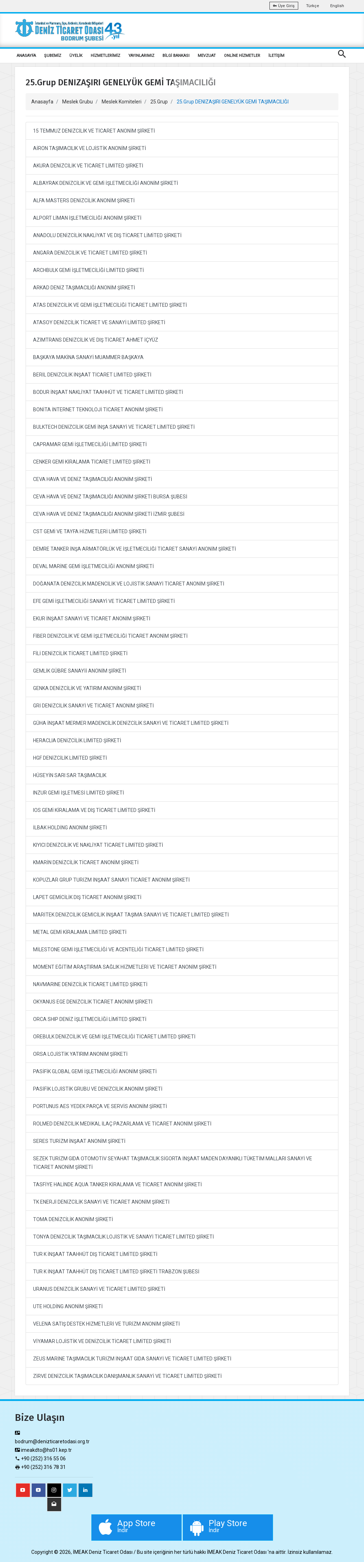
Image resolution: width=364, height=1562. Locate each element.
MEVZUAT (207, 55)
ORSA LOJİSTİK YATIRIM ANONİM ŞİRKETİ (80, 1054)
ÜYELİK (75, 55)
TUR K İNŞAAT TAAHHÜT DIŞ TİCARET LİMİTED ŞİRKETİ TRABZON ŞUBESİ (116, 1271)
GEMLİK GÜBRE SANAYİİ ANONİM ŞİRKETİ (79, 671)
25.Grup (159, 102)
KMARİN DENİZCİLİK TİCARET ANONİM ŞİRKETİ (86, 862)
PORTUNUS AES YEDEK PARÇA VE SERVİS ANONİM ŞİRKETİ (100, 1106)
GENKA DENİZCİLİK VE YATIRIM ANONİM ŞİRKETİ (87, 688)
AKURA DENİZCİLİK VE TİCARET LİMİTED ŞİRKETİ (88, 165)
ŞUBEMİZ (52, 55)
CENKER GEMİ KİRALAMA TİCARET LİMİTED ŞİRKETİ (91, 462)
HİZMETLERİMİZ (105, 55)
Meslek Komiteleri (121, 102)
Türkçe (312, 6)
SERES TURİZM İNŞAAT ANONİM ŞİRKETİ (79, 1141)
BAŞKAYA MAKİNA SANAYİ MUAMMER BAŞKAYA (88, 357)
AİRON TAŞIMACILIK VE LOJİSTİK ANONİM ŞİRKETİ (89, 148)
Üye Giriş (284, 6)
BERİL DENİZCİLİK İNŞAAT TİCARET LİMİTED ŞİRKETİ (92, 375)
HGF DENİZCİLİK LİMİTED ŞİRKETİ (70, 758)
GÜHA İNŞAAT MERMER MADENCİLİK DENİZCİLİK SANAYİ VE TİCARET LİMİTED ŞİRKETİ (131, 723)
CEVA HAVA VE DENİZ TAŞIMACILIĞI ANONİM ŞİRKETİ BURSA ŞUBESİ (110, 496)
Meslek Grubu (77, 102)
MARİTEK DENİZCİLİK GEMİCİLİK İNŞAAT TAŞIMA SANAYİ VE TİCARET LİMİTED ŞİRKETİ (131, 915)
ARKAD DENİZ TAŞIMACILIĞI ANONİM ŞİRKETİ (84, 287)
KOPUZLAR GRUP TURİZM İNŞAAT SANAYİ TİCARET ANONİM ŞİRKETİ (111, 880)
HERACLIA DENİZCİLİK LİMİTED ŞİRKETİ (77, 740)
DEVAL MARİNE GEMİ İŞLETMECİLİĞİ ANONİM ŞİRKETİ (93, 566)
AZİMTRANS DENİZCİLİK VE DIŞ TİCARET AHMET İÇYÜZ (95, 340)
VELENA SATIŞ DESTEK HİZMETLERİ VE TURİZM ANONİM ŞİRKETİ (106, 1324)
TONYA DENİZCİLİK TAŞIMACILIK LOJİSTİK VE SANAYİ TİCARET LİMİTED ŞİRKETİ (123, 1237)
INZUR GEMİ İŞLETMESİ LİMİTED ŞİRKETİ (78, 793)
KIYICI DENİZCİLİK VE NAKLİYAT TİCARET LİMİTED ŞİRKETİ (98, 845)
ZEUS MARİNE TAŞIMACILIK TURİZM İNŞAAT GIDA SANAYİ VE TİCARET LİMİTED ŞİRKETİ (132, 1359)
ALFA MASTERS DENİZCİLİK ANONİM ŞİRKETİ (84, 200)
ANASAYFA (26, 55)
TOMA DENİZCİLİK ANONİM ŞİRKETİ (73, 1219)
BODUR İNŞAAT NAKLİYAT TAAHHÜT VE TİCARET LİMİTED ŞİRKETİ (108, 392)
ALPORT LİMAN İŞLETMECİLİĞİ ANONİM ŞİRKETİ (87, 218)
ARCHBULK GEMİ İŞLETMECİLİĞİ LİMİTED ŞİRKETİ (88, 270)
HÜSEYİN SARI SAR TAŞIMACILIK (69, 775)
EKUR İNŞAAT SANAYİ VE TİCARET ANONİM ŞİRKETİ (91, 618)
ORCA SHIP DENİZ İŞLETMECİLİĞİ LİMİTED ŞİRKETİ (89, 1019)
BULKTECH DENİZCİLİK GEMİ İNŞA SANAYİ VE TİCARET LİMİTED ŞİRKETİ (114, 427)
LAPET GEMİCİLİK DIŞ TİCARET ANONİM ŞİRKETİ (87, 897)
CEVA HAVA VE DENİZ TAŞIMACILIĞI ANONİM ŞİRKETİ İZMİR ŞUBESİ (108, 514)
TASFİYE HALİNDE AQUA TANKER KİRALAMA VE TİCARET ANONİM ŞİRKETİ (117, 1184)
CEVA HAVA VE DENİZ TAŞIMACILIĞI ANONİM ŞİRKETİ (92, 479)
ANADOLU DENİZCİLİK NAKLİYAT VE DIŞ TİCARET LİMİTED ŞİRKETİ (107, 235)
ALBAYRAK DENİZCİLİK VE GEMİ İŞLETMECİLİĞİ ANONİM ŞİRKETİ (105, 183)
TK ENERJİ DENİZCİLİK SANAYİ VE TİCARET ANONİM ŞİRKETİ (101, 1202)
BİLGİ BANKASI (175, 55)
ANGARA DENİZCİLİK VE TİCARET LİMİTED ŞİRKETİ (90, 253)
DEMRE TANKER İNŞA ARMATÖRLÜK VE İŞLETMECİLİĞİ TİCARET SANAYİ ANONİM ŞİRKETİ (134, 549)
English (337, 6)
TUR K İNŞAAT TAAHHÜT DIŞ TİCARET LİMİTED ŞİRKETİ (95, 1254)
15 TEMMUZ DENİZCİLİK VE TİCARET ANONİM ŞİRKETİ (94, 131)
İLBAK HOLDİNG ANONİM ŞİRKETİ (70, 827)
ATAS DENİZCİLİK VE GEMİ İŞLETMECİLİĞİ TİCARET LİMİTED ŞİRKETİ (110, 305)
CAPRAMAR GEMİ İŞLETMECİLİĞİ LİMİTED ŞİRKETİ (90, 444)
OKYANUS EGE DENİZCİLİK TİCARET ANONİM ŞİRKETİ (92, 1002)
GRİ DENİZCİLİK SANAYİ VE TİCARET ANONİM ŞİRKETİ (93, 705)
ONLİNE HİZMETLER (242, 55)
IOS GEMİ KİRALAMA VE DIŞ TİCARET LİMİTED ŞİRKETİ (94, 810)
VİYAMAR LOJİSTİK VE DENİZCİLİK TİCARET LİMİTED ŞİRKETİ (102, 1341)
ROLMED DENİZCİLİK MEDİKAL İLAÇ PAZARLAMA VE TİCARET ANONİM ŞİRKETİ (122, 1124)
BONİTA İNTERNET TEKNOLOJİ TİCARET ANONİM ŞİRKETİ (98, 409)
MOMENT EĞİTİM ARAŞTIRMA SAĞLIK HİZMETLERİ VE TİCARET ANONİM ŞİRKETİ (124, 967)
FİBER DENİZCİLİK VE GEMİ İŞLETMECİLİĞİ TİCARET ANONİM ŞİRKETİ (110, 636)
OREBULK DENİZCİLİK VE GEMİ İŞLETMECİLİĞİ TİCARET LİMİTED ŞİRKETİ (114, 1036)
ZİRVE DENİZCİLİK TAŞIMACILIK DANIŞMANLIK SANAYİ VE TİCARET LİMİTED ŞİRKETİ (127, 1376)
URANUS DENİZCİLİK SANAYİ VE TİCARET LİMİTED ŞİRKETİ (99, 1289)
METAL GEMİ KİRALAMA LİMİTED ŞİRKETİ (80, 932)
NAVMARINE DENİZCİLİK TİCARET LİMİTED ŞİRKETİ (90, 984)
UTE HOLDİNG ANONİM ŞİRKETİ (68, 1306)
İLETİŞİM (276, 55)
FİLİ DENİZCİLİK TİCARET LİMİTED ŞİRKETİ (80, 653)
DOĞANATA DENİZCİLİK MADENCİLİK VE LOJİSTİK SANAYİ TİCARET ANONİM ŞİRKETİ (128, 584)
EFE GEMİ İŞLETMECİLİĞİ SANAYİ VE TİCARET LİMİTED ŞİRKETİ (104, 601)
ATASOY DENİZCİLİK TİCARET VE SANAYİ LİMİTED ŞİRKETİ (99, 322)
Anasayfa (42, 102)
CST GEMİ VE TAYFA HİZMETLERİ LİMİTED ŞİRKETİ (89, 531)
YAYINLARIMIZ (141, 55)
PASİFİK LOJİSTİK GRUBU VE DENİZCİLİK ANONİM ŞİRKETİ (97, 1089)
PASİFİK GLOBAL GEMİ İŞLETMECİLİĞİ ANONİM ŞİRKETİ (95, 1071)
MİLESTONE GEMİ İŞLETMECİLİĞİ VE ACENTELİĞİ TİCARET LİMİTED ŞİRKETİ (118, 949)
